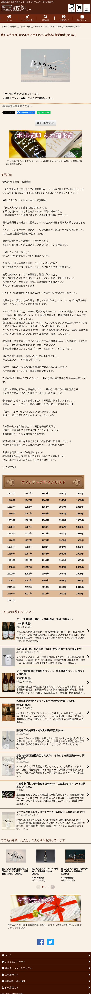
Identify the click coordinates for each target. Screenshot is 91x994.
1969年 (62, 527)
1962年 (28, 520)
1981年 (11, 547)
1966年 (11, 527)
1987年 (28, 553)
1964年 (62, 520)
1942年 (28, 493)
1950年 (80, 500)
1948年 (45, 500)
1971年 (11, 533)
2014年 (62, 587)
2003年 (45, 573)
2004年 (62, 573)
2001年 (11, 573)
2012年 (28, 587)
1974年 (62, 533)
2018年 (45, 593)
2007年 (28, 580)
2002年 (28, 573)
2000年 (80, 567)
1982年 (28, 547)
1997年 (28, 567)
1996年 (11, 567)
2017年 (28, 593)
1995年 (80, 560)
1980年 (80, 540)
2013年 (45, 587)
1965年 (80, 520)
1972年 (28, 533)
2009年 (62, 580)
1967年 (28, 527)
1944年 (62, 493)
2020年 (80, 593)
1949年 (62, 500)
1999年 (62, 567)
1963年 (45, 520)
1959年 (62, 513)
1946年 (11, 500)
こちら (20, 164)
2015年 (80, 587)
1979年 (62, 540)
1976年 (11, 540)
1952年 (28, 506)
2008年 (45, 580)
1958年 (45, 513)
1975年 (80, 533)
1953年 (45, 506)
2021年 (11, 600)
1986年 (11, 553)
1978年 (45, 540)
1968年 (45, 527)
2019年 (62, 593)
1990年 (80, 553)
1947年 (28, 500)
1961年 (11, 520)
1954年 (62, 506)
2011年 (11, 587)
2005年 (80, 573)
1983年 (45, 547)
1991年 (11, 560)
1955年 (80, 506)
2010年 (80, 580)
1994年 (62, 560)
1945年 (80, 493)
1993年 (45, 560)
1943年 (45, 493)
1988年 (45, 553)
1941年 (11, 493)
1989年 (62, 553)
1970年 (80, 527)
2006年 (11, 580)
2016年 (11, 593)
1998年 (45, 567)
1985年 (80, 547)
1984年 (62, 547)
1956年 (11, 513)
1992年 (28, 560)
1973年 (45, 533)
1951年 (11, 506)
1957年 (28, 513)
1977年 (28, 540)
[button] (86, 8)
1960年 (80, 513)
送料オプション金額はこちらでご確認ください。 (28, 98)
